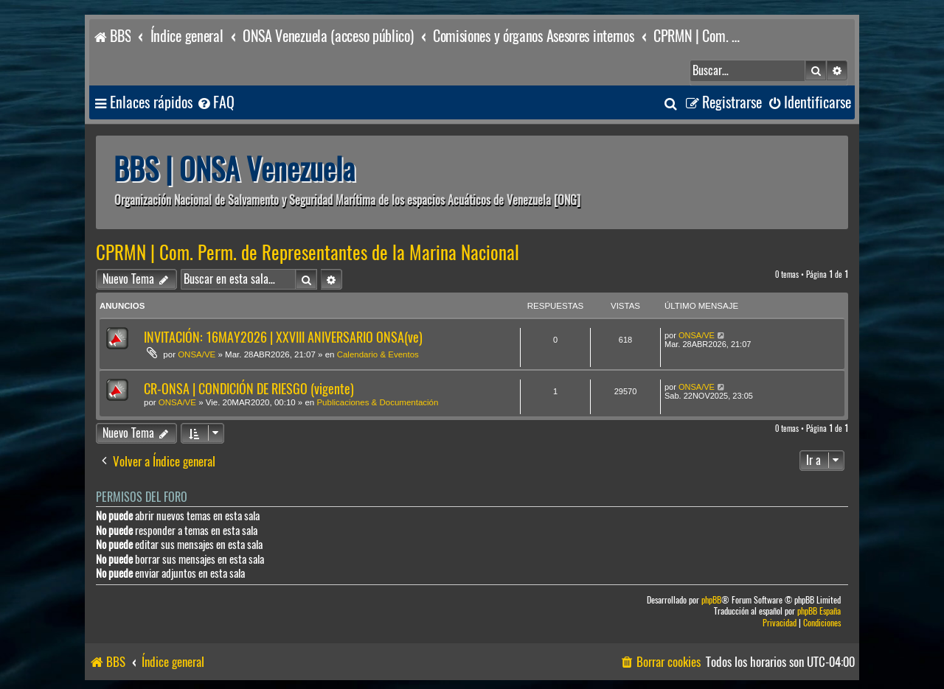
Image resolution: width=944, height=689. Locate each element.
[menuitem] (215, 102)
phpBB (711, 600)
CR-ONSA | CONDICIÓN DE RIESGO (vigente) (249, 389)
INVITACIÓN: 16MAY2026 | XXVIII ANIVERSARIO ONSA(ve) (283, 337)
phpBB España (819, 611)
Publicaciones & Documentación (377, 402)
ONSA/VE (196, 354)
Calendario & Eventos (378, 354)
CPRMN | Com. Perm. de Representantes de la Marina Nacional (307, 252)
